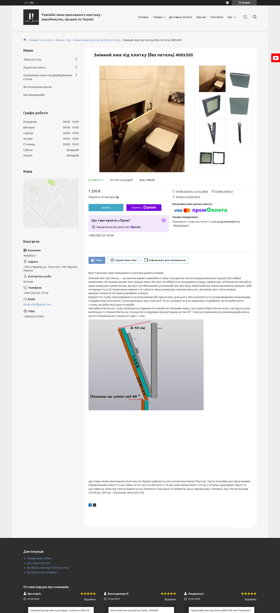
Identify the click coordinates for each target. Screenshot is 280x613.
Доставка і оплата (180, 17)
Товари (157, 17)
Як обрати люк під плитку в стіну (48, 567)
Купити (106, 207)
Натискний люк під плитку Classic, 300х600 (134, 610)
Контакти (217, 17)
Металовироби (34, 94)
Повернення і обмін (39, 558)
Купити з (144, 207)
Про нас (201, 17)
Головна (143, 17)
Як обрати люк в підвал (42, 572)
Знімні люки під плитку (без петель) (97, 40)
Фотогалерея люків (37, 87)
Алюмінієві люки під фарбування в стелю (47, 77)
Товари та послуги (40, 40)
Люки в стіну (63, 40)
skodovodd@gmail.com (37, 304)
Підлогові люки (34, 67)
